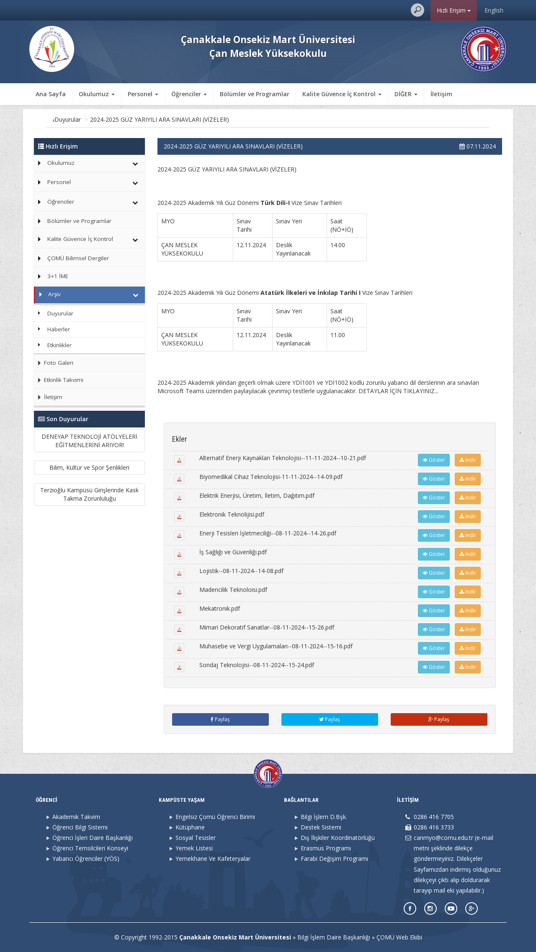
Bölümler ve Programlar (254, 94)
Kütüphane (190, 827)
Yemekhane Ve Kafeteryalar (212, 858)
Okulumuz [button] (97, 94)
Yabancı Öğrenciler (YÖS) (85, 858)
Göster (434, 459)
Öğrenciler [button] (189, 94)
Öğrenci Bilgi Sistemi (80, 827)
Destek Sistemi (321, 827)
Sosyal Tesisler (195, 838)
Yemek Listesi (194, 848)
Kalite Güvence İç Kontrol (80, 239)
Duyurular (124, 119)
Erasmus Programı (326, 848)
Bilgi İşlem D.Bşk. (324, 817)
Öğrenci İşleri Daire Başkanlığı (92, 838)
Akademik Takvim (76, 817)
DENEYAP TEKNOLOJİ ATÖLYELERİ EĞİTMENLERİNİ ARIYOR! (89, 440)
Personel (59, 182)
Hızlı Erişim (454, 10)
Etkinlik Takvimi (58, 380)
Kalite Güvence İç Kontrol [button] (341, 94)
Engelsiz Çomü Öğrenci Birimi (215, 817)
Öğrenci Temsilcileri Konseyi (90, 848)
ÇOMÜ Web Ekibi (399, 937)
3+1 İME (57, 276)
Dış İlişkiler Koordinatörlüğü (338, 838)
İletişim (441, 94)
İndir (467, 459)
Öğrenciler (60, 201)
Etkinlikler (59, 345)
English (493, 10)
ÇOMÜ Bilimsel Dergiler (78, 258)
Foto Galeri (53, 362)
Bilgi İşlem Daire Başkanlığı (333, 937)
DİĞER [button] (405, 94)
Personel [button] (143, 94)
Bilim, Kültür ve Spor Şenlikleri (89, 467)
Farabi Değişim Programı (334, 858)
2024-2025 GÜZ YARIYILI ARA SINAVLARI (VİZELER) (216, 119)
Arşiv (95, 119)
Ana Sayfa (51, 94)
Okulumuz (61, 162)
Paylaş (220, 719)
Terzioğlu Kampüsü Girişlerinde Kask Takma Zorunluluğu (89, 494)
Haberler (58, 329)
